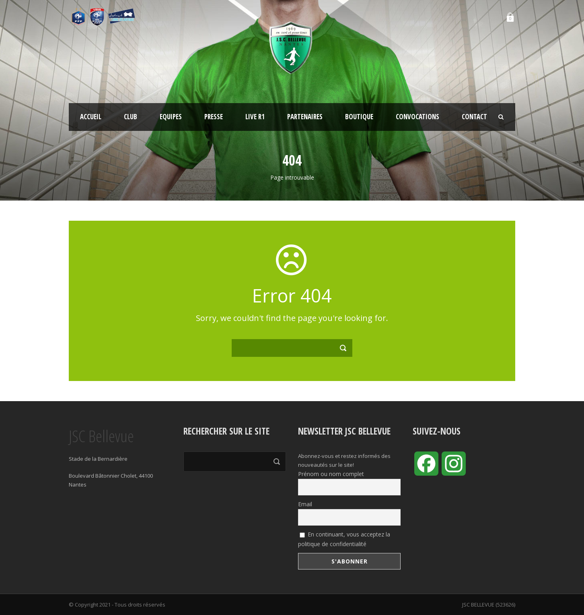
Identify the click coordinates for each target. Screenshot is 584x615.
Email (305, 504)
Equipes (171, 116)
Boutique (359, 116)
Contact (474, 116)
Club (130, 116)
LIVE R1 (255, 116)
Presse (213, 116)
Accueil (90, 116)
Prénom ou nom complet (331, 474)
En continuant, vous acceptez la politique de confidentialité (344, 539)
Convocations (417, 116)
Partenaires (305, 116)
